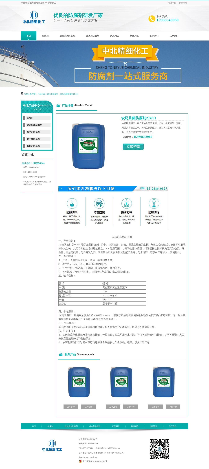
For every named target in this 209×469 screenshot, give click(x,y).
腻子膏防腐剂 (33, 139)
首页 (34, 426)
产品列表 (41, 94)
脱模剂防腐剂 (33, 146)
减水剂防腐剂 (52, 94)
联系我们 (154, 426)
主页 (34, 94)
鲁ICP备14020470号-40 (88, 457)
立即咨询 (71, 407)
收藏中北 (172, 3)
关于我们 (172, 426)
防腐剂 (30, 118)
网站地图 (183, 3)
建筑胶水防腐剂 (34, 125)
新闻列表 (135, 426)
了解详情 (88, 407)
